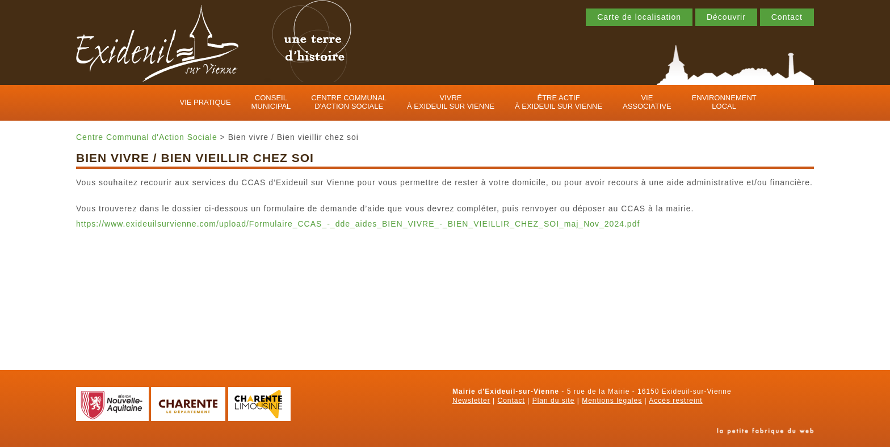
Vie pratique (205, 102)
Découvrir (726, 17)
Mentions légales (612, 401)
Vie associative (647, 101)
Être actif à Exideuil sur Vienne (558, 101)
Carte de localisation (639, 17)
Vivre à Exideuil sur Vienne (450, 101)
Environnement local (724, 101)
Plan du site (553, 401)
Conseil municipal (271, 101)
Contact (787, 17)
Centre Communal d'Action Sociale (349, 101)
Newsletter (471, 401)
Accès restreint (675, 401)
